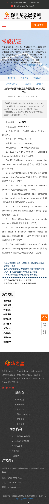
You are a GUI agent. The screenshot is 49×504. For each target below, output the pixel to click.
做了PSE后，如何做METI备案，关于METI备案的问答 (7, 329)
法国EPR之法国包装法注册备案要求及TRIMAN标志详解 (7, 338)
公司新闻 (40, 84)
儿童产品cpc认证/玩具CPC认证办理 (16, 280)
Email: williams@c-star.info (23, 6)
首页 (23, 65)
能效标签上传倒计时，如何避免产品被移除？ (7, 319)
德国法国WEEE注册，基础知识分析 (7, 315)
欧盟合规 (24, 78)
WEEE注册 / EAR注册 (21, 436)
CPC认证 (22, 122)
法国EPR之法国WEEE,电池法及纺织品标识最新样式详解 (7, 342)
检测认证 (15, 451)
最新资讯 (32, 65)
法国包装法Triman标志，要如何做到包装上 (7, 306)
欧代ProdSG (17, 446)
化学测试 (15, 456)
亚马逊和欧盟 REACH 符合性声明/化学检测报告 (7, 324)
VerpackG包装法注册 (20, 441)
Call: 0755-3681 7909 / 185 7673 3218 (23, 2)
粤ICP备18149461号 (24, 499)
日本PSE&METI (11, 84)
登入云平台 (38, 25)
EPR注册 (12, 78)
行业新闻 (27, 84)
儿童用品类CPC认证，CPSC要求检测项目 (19, 283)
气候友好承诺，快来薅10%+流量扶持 (7, 310)
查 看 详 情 (8, 388)
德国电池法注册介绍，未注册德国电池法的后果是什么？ (7, 301)
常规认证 (43, 65)
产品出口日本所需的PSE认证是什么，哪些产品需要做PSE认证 (7, 333)
